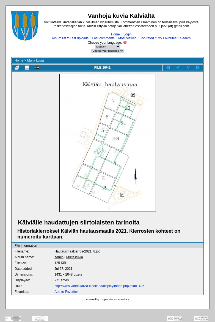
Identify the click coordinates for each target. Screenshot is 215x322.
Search (185, 38)
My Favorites (167, 38)
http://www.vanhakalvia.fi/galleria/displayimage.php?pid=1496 (99, 286)
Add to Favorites (66, 292)
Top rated (147, 38)
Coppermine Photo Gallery (114, 299)
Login (127, 34)
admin (59, 257)
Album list (59, 38)
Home (115, 34)
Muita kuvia (35, 60)
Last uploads (79, 38)
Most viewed (127, 38)
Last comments (103, 38)
